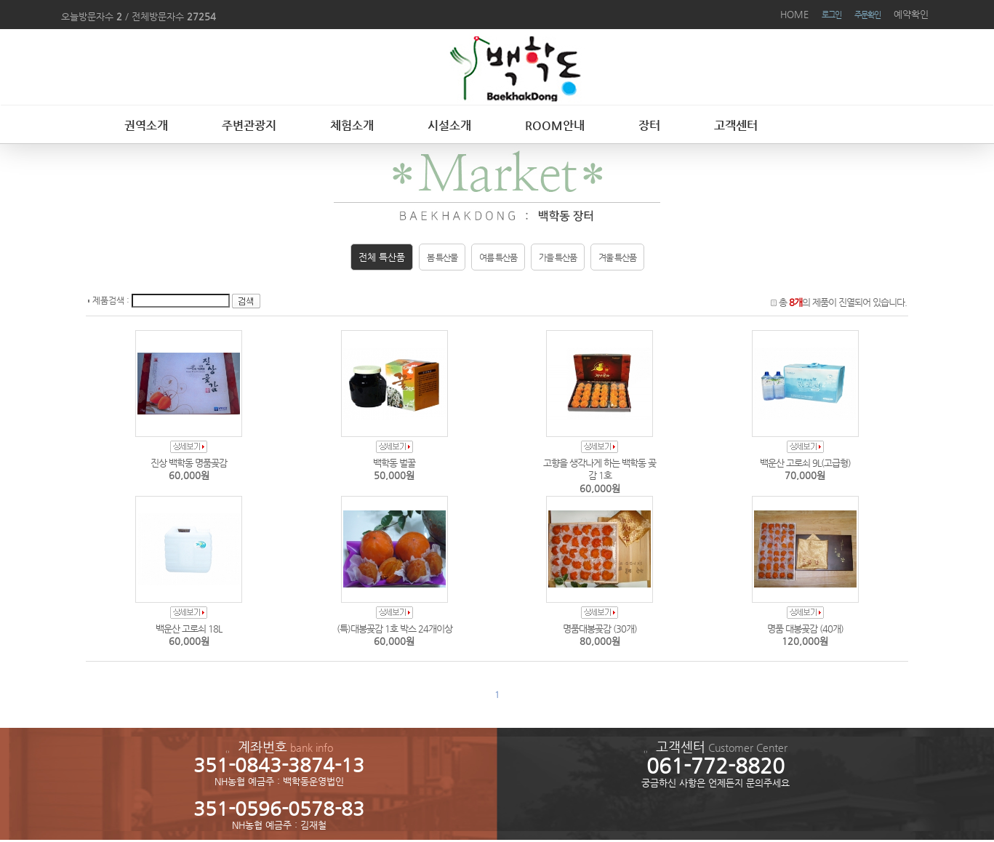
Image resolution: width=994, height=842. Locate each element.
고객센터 (736, 125)
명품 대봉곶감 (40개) (805, 628)
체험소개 (352, 125)
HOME (794, 14)
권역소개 (146, 125)
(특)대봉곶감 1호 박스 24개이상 (394, 628)
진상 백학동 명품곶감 (189, 462)
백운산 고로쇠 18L (189, 628)
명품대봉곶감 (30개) (600, 628)
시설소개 (449, 125)
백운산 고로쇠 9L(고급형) (805, 462)
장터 (649, 125)
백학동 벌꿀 (394, 462)
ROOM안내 (555, 125)
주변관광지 (249, 125)
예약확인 (911, 14)
